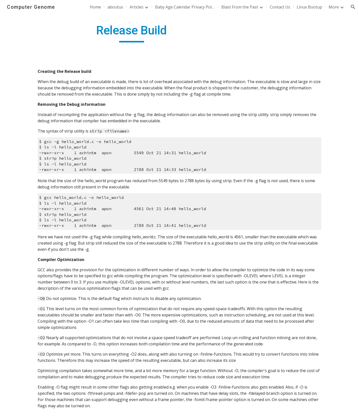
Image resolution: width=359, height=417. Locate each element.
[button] (353, 7)
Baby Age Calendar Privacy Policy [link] (185, 7)
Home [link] (95, 7)
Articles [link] (136, 7)
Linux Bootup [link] (309, 7)
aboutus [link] (115, 7)
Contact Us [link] (280, 7)
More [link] (334, 7)
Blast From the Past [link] (239, 7)
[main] (132, 32)
